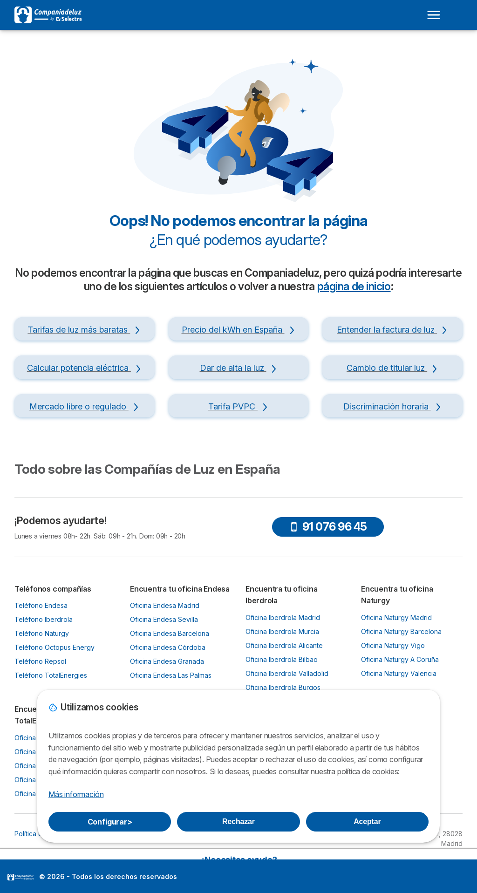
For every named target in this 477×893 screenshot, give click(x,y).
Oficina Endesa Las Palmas (170, 675)
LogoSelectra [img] (20, 877)
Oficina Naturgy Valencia (398, 673)
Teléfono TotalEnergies (50, 675)
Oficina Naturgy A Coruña (400, 659)
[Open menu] (434, 15)
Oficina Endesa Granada (167, 661)
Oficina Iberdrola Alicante (284, 645)
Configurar (110, 821)
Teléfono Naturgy (41, 633)
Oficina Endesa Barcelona (169, 633)
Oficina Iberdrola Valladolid (286, 673)
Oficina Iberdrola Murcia (282, 631)
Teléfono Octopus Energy (54, 647)
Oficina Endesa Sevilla (164, 619)
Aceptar (367, 821)
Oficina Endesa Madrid (164, 605)
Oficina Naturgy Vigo (393, 645)
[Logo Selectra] (48, 15)
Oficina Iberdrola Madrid (282, 617)
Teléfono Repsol (40, 661)
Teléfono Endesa (41, 605)
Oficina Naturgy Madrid (396, 617)
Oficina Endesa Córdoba (167, 647)
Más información (75, 794)
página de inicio (354, 286)
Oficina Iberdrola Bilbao (281, 659)
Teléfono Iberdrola (43, 619)
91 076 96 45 (328, 526)
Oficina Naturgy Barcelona (401, 631)
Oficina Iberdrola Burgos (282, 687)
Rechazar (238, 821)
